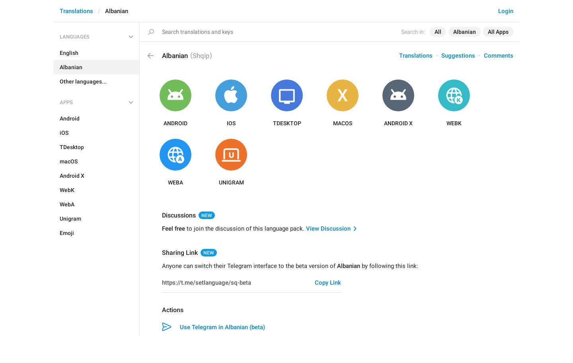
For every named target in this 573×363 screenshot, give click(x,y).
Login (505, 11)
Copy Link (328, 282)
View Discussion (328, 228)
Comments (498, 55)
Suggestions (458, 55)
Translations (76, 11)
